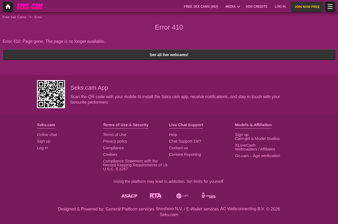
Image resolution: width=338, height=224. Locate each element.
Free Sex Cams (14, 17)
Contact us (178, 147)
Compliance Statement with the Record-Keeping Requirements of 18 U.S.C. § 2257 (135, 165)
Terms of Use (114, 134)
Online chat (47, 134)
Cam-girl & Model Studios (257, 138)
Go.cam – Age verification (257, 155)
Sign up (43, 141)
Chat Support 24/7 (185, 141)
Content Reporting (185, 154)
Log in (42, 147)
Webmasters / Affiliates (255, 149)
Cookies (110, 154)
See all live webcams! (168, 55)
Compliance (113, 147)
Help (173, 134)
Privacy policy (115, 141)
